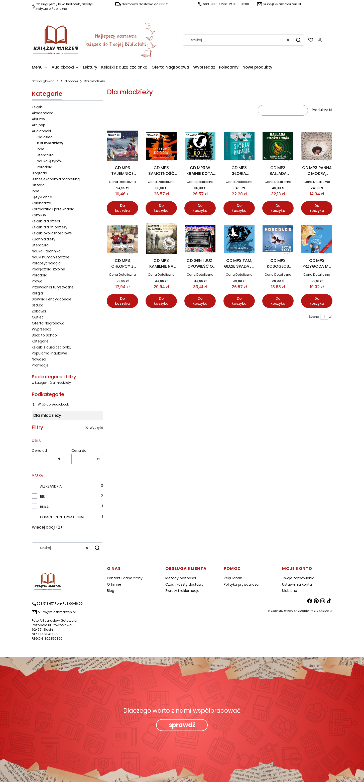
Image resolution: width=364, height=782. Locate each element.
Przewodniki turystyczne (53, 287)
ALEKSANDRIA (51, 486)
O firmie (114, 584)
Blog (110, 590)
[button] (298, 40)
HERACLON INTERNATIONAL (62, 517)
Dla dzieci (45, 137)
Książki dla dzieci (46, 221)
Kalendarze (41, 203)
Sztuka (37, 305)
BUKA (44, 506)
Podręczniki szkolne (48, 269)
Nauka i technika (46, 251)
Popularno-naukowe (49, 353)
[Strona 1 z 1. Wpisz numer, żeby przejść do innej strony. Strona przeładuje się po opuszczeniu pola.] (324, 316)
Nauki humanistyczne (50, 257)
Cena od (39, 450)
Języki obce (42, 197)
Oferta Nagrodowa (48, 323)
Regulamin (233, 578)
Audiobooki (69, 81)
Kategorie (40, 341)
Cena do (78, 450)
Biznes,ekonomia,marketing (56, 179)
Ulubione (289, 590)
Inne (40, 149)
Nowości (39, 359)
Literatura (45, 155)
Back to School (45, 335)
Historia (38, 185)
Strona (314, 316)
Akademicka (42, 113)
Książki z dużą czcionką (51, 347)
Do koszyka (122, 208)
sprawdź (182, 725)
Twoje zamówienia (298, 578)
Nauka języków (49, 161)
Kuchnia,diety (43, 239)
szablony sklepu (282, 611)
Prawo (37, 281)
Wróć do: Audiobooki (50, 404)
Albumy (38, 119)
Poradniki (44, 167)
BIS (42, 496)
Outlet (37, 317)
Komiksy (39, 215)
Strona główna (43, 81)
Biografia (39, 173)
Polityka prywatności (241, 584)
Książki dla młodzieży (49, 227)
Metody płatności (180, 578)
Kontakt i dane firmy (125, 578)
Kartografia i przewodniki (53, 209)
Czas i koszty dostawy (184, 584)
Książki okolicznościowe (52, 233)
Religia (37, 293)
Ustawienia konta (297, 584)
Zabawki (39, 311)
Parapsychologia (46, 263)
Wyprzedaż (41, 329)
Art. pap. (39, 125)
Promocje (40, 365)
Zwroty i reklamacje (182, 590)
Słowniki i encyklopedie (51, 299)
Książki (37, 107)
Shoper (324, 611)
